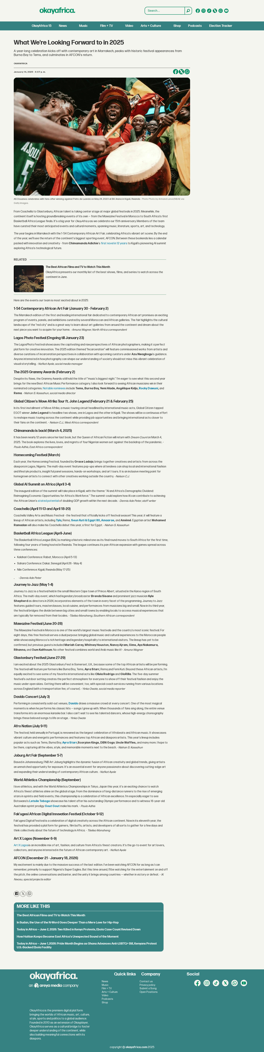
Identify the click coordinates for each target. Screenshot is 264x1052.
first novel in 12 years (114, 243)
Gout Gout (52, 806)
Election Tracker (220, 26)
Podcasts (195, 26)
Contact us (146, 981)
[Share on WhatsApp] (187, 71)
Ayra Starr (69, 742)
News (63, 26)
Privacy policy (147, 985)
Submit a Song (148, 988)
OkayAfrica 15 (41, 26)
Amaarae (107, 520)
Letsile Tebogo (39, 801)
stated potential (48, 501)
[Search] (188, 10)
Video (129, 26)
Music (83, 26)
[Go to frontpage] (57, 10)
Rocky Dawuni (148, 388)
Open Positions (149, 992)
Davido (73, 703)
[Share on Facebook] (175, 71)
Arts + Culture (151, 26)
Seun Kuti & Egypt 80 (85, 520)
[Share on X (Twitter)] (181, 71)
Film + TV (106, 26)
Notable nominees (54, 388)
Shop (177, 26)
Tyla (58, 520)
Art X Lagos (21, 845)
